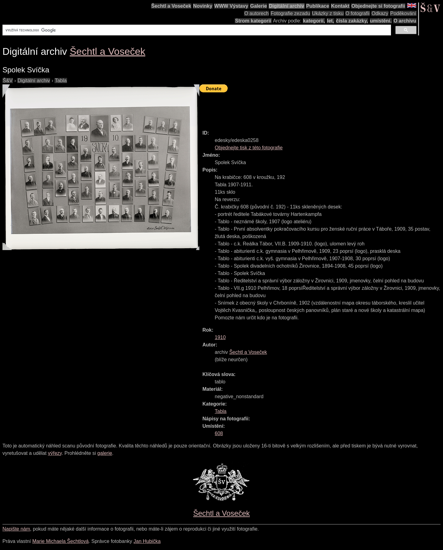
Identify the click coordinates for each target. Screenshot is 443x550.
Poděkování (403, 13)
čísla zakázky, (352, 20)
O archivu (404, 20)
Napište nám (16, 529)
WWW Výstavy (231, 6)
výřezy (55, 453)
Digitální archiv (286, 6)
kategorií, (314, 20)
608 (219, 433)
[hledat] (196, 30)
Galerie (258, 6)
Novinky (202, 6)
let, (330, 20)
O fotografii (357, 13)
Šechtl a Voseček (171, 6)
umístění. (381, 20)
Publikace (317, 6)
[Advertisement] (311, 108)
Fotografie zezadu (290, 13)
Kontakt (340, 6)
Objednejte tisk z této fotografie (249, 147)
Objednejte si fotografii (378, 6)
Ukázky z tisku (327, 13)
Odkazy (380, 13)
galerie (104, 453)
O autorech (256, 13)
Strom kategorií (253, 20)
